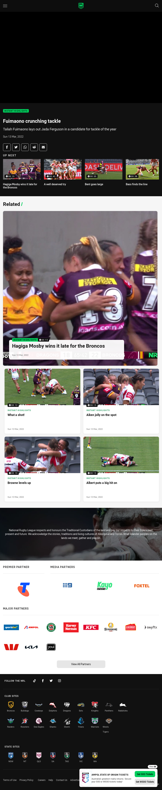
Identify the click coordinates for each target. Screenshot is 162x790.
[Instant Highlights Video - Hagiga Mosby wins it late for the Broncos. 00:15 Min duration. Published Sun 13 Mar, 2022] (80, 288)
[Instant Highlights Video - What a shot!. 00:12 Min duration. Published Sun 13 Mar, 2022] (42, 401)
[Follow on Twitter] (51, 680)
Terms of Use (9, 779)
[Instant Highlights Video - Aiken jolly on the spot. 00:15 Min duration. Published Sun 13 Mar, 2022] (121, 401)
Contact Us (61, 779)
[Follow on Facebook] (42, 680)
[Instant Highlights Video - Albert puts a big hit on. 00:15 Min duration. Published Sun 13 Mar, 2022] (121, 469)
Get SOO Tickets (145, 774)
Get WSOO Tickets (145, 781)
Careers (41, 779)
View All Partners (81, 664)
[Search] (157, 5)
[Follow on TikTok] (34, 680)
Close (152, 767)
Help (51, 779)
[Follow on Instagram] (59, 680)
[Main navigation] (5, 6)
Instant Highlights (16, 111)
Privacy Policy (26, 779)
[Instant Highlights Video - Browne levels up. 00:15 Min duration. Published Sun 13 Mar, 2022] (42, 469)
